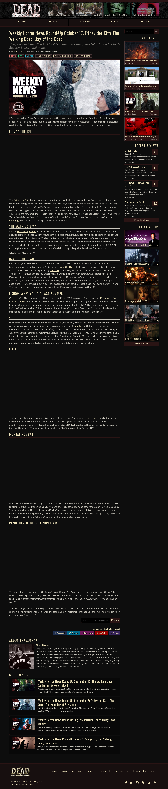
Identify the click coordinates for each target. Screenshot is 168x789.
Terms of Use (16, 784)
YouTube (101, 633)
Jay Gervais (132, 63)
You (60, 322)
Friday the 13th (44, 56)
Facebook (60, 633)
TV (21, 56)
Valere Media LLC (24, 782)
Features (103, 771)
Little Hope (90, 418)
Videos (81, 771)
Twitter (73, 633)
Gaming (54, 771)
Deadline (54, 270)
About (138, 771)
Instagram (87, 633)
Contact (149, 771)
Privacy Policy (29, 784)
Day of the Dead (83, 56)
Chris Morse (18, 51)
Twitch (115, 633)
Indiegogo (14, 220)
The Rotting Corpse (135, 89)
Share (115, 620)
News (13, 56)
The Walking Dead (63, 56)
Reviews (91, 771)
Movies (30, 56)
